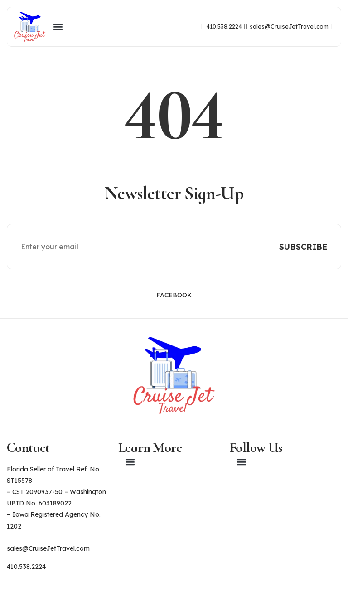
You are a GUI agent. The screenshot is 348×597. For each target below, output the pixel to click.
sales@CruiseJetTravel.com (48, 548)
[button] (57, 26)
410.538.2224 (26, 567)
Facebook (174, 295)
